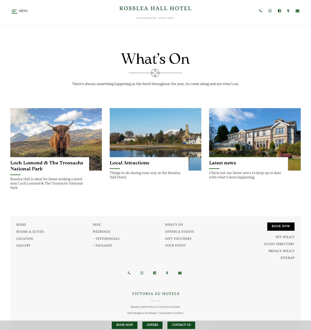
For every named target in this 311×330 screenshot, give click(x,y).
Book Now (281, 226)
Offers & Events (179, 231)
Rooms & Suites (30, 231)
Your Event (175, 245)
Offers (152, 325)
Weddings (102, 231)
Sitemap (288, 258)
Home (21, 224)
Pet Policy (285, 237)
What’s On (174, 224)
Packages (104, 245)
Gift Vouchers (178, 238)
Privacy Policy (281, 251)
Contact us (181, 325)
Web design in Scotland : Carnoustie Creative (155, 313)
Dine (97, 224)
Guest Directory (279, 244)
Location (24, 238)
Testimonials (108, 238)
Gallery (23, 245)
